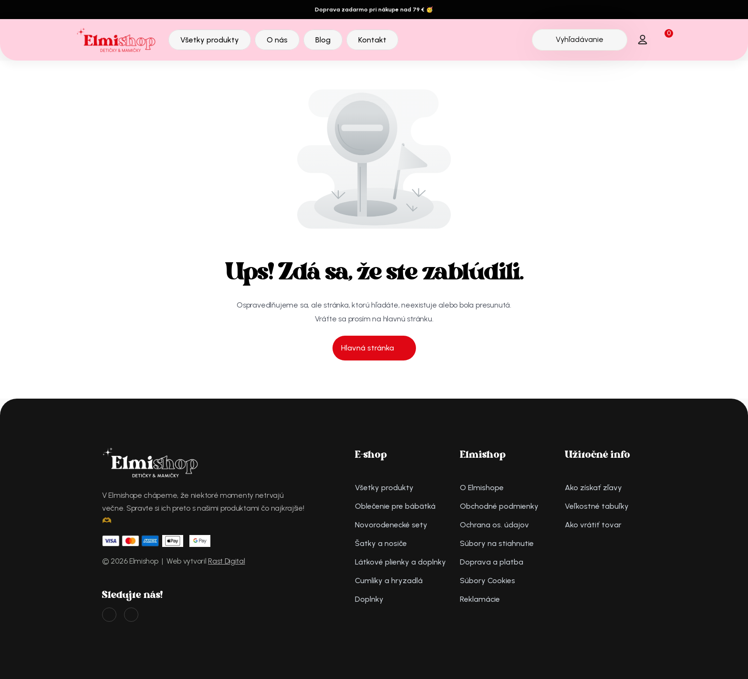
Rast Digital (226, 561)
